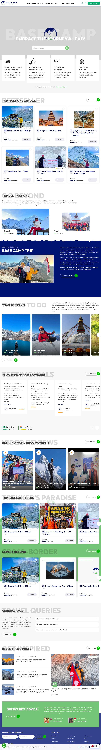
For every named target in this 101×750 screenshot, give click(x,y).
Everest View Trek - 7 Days (17, 171)
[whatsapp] (4, 745)
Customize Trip (71, 736)
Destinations (54, 736)
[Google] (26, 427)
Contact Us (70, 3)
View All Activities (9, 360)
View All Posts (93, 648)
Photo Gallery (70, 741)
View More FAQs (9, 634)
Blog (63, 3)
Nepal (7, 231)
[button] (67, 48)
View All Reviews (92, 373)
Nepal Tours (68, 350)
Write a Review (88, 736)
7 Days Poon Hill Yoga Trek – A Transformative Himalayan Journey (84, 133)
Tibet (56, 231)
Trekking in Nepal (11, 350)
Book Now (26, 139)
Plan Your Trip (61, 87)
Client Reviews (54, 741)
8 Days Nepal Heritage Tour (50, 131)
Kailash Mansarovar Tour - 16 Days (59, 586)
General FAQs (70, 738)
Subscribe (40, 736)
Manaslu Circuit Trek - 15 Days (19, 131)
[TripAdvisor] (8, 427)
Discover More (93, 99)
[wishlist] (85, 3)
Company (53, 738)
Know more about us (69, 275)
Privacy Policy (83, 747)
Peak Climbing (39, 350)
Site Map (86, 741)
